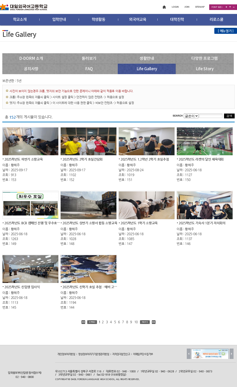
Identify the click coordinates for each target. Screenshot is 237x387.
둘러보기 (89, 58)
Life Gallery (147, 69)
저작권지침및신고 (121, 353)
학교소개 (20, 19)
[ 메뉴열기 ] (226, 31)
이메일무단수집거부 (143, 353)
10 (136, 322)
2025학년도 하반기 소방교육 (23, 159)
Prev (189, 354)
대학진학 (177, 19)
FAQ (89, 69)
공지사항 (31, 69)
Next (232, 354)
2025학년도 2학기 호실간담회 (82, 159)
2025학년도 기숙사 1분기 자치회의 (202, 223)
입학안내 (59, 19)
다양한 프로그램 (204, 58)
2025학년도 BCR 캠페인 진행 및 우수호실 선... (35, 223)
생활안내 (147, 58)
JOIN (186, 7)
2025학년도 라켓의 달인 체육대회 (201, 159)
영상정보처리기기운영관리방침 (93, 353)
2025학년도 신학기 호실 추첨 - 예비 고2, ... (91, 287)
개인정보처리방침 (66, 353)
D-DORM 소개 (31, 58)
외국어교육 (137, 19)
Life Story (205, 69)
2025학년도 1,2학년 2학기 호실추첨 (145, 159)
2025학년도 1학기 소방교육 (139, 223)
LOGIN (175, 7)
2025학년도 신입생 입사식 (22, 287)
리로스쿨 (216, 19)
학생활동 (98, 19)
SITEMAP (200, 7)
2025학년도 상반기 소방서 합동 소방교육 (89, 223)
